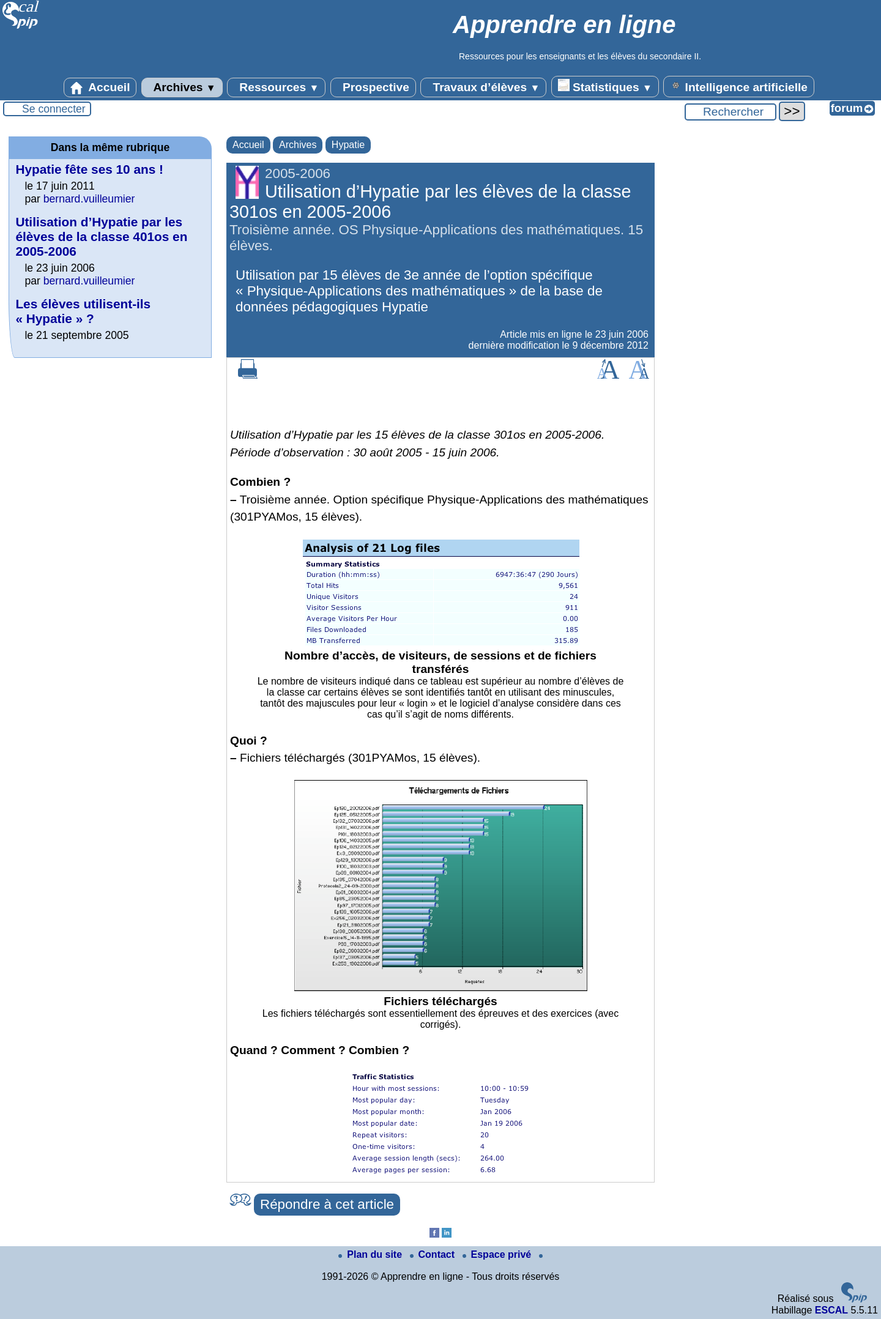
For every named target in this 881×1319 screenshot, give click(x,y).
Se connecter (54, 109)
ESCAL (831, 1310)
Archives (182, 87)
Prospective (373, 87)
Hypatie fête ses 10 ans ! (89, 169)
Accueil (100, 87)
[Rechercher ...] (730, 112)
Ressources (276, 87)
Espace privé (498, 1254)
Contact (434, 1254)
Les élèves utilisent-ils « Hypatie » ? (83, 311)
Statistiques (605, 86)
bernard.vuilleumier (89, 199)
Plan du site (371, 1254)
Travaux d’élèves (483, 87)
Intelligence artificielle (739, 86)
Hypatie (348, 144)
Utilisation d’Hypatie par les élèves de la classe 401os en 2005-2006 (101, 236)
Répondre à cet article (327, 1204)
